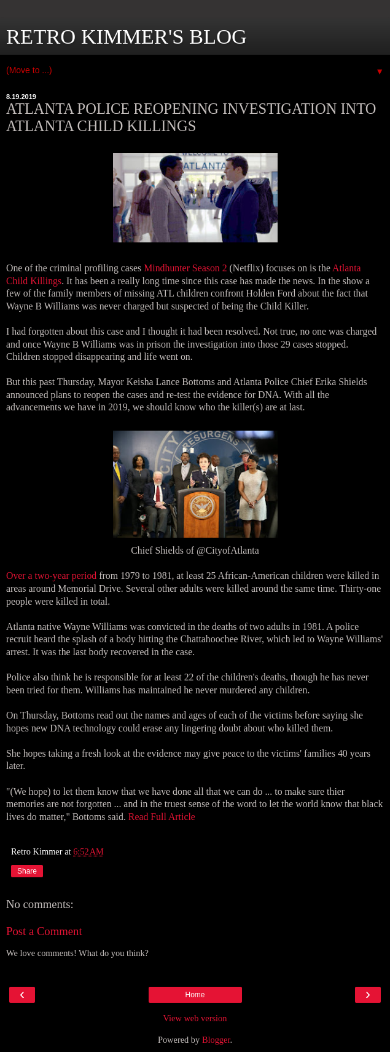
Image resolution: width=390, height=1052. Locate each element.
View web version (195, 1018)
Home (195, 994)
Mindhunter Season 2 (185, 268)
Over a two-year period (51, 575)
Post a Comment (44, 931)
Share (27, 871)
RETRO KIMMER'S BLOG (126, 36)
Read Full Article (161, 816)
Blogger (216, 1040)
